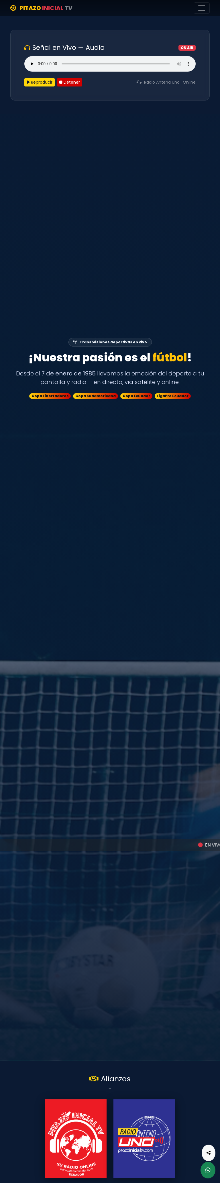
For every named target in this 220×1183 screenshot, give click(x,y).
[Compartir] (208, 1153)
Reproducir (39, 82)
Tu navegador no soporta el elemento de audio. (110, 64)
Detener (69, 82)
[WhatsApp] (208, 1170)
